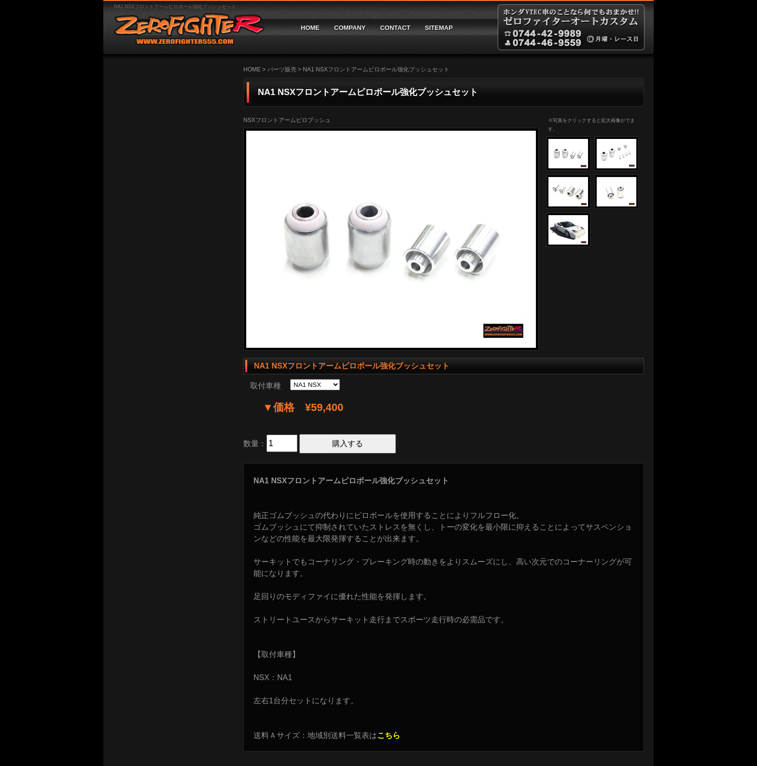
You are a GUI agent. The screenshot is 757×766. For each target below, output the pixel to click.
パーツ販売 (281, 69)
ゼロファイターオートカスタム (185, 27)
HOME (310, 27)
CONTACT (395, 27)
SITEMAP (439, 27)
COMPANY (349, 27)
